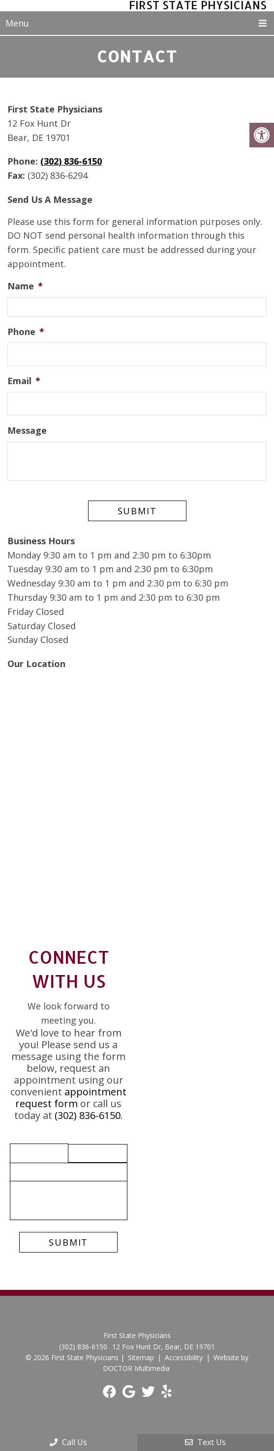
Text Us (205, 1442)
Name (25, 285)
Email (23, 380)
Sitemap (141, 1357)
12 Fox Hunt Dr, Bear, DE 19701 (163, 1346)
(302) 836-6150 (71, 161)
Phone (25, 331)
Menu (17, 23)
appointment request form (70, 1097)
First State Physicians (197, 5)
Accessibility (184, 1357)
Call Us (68, 1442)
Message (27, 430)
